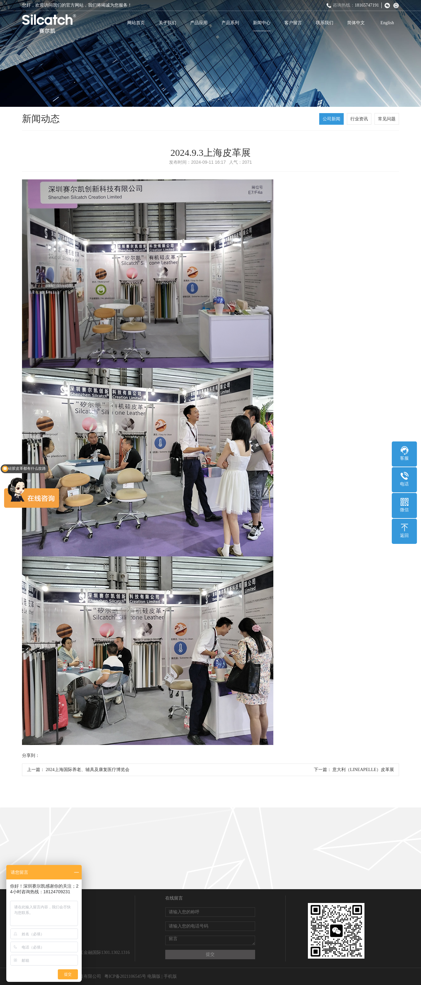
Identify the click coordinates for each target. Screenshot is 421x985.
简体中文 (356, 22)
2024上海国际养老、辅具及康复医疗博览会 (87, 769)
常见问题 (387, 119)
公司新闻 (331, 119)
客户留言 (293, 22)
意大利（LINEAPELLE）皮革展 (363, 769)
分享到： (31, 755)
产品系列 (230, 22)
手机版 (170, 976)
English (387, 22)
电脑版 (154, 976)
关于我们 (167, 22)
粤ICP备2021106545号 (125, 976)
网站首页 (136, 22)
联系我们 (324, 22)
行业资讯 (359, 119)
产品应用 (199, 22)
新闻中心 (262, 22)
